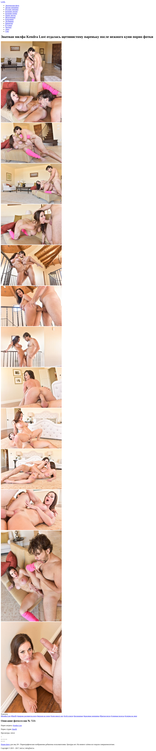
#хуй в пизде (68, 716)
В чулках (8, 25)
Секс (7, 31)
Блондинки (9, 19)
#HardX (14, 716)
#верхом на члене (43, 716)
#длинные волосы (117, 716)
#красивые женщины (91, 716)
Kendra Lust (17, 725)
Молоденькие (10, 17)
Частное (8, 27)
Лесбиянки (9, 21)
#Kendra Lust (6, 716)
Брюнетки (9, 23)
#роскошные (78, 716)
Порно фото (5, 744)
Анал (7, 29)
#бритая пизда (105, 716)
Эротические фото (12, 6)
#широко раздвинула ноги (27, 716)
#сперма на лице (131, 716)
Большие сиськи (11, 11)
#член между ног (57, 716)
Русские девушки (11, 9)
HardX (14, 729)
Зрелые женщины (12, 7)
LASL (3, 2)
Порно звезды (10, 15)
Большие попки (11, 13)
